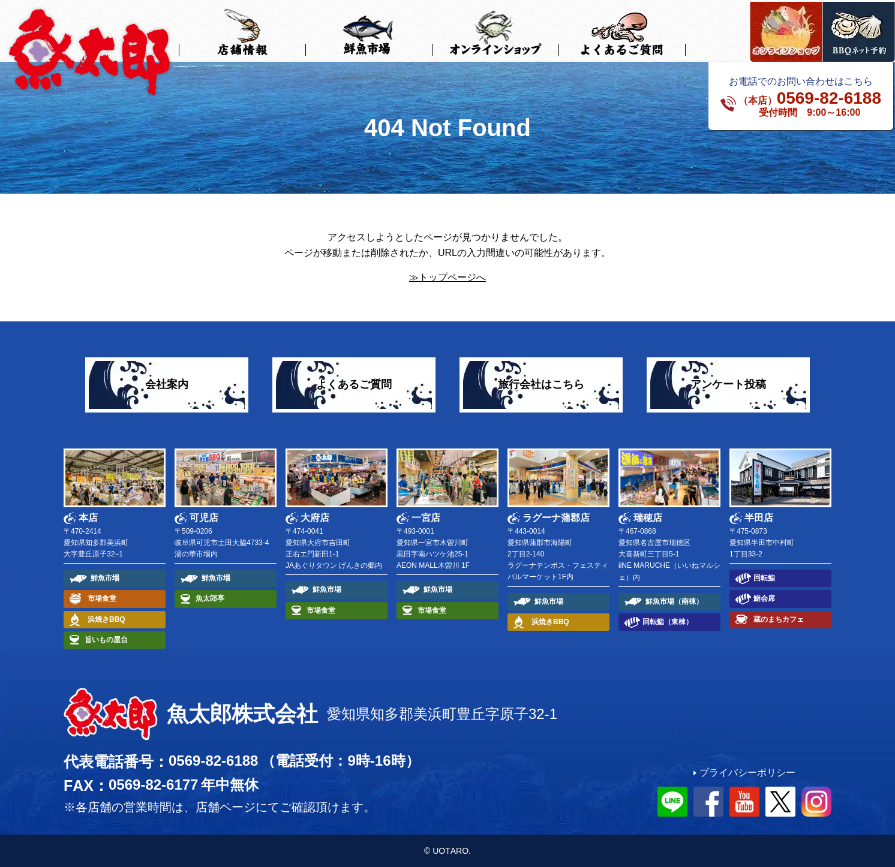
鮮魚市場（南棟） (674, 601)
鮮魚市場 (105, 578)
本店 (88, 518)
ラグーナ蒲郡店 (556, 518)
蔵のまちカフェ (778, 619)
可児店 (204, 518)
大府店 (315, 518)
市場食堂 (102, 598)
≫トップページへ (447, 277)
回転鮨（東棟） (667, 622)
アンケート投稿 (728, 384)
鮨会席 (764, 598)
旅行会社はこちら (541, 384)
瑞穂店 (647, 518)
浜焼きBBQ (106, 619)
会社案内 (166, 384)
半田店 (758, 518)
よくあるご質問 (354, 384)
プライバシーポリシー (747, 772)
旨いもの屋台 (106, 640)
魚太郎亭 (210, 598)
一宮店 (426, 518)
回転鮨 (764, 578)
